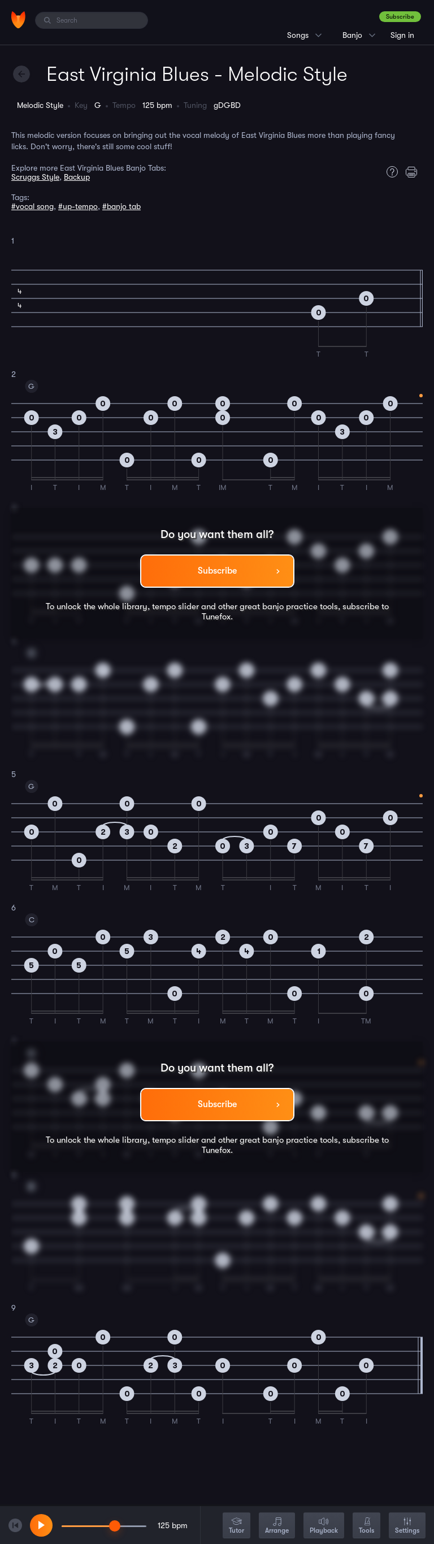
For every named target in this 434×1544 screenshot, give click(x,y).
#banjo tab (121, 206)
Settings (407, 1526)
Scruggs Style (35, 176)
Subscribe (400, 16)
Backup (77, 176)
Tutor (236, 1526)
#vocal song (32, 206)
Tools (366, 1526)
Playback (324, 1526)
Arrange (277, 1526)
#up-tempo (78, 206)
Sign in (402, 35)
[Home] (18, 19)
